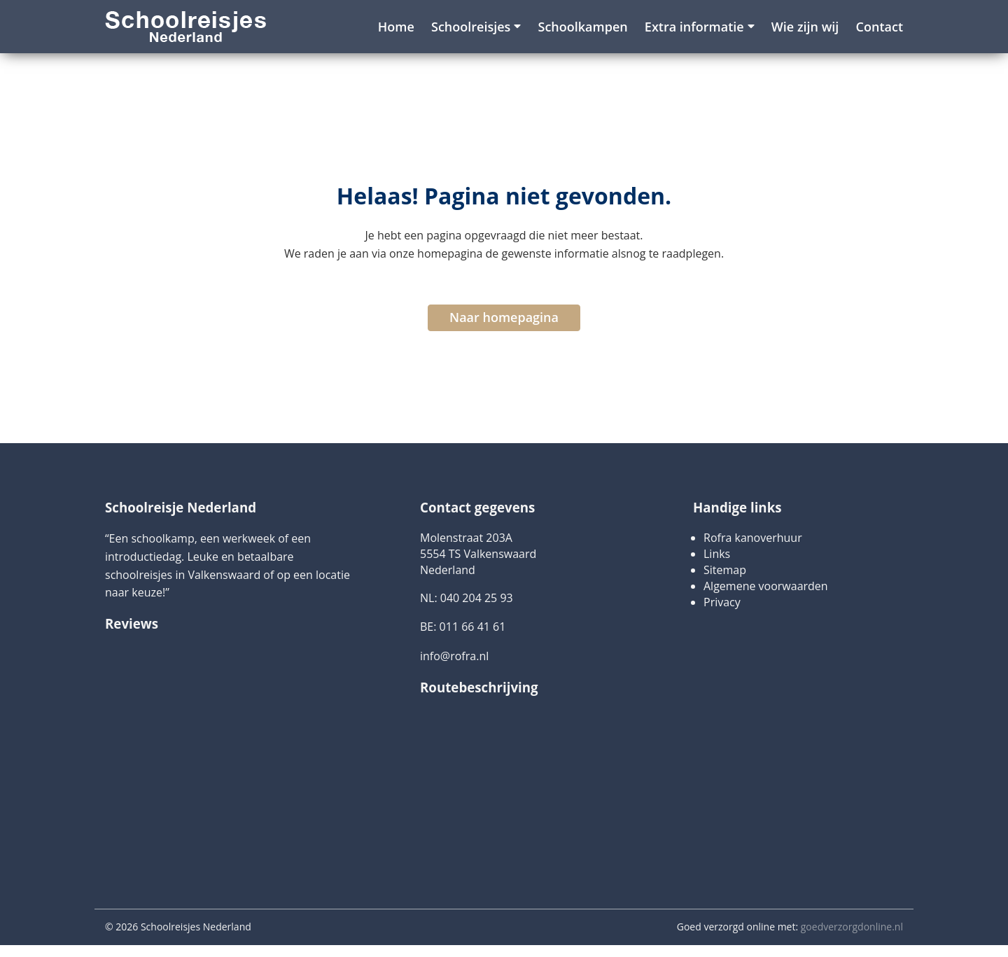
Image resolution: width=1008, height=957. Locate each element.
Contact (879, 26)
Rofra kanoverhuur (753, 537)
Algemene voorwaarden (766, 586)
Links (717, 553)
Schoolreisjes (470, 26)
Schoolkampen (583, 26)
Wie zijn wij (805, 26)
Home (396, 26)
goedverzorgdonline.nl (852, 926)
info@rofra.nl (454, 656)
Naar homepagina (504, 317)
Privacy (722, 602)
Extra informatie (694, 26)
